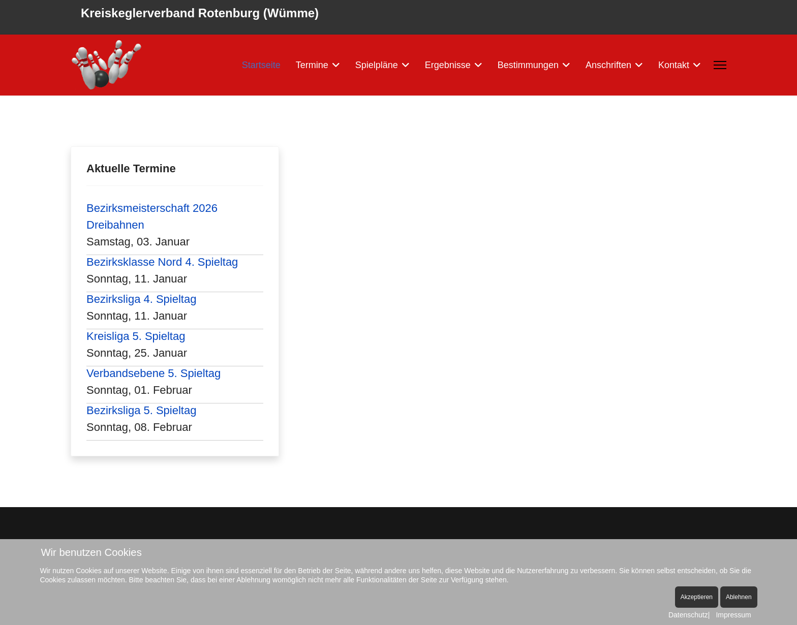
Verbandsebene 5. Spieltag (153, 373)
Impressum (733, 615)
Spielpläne (376, 65)
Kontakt (673, 65)
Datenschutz (688, 615)
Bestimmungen (528, 65)
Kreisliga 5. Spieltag (135, 336)
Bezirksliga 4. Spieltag (141, 299)
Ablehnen (739, 597)
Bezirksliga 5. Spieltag (141, 410)
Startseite (261, 65)
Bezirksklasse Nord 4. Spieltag (162, 262)
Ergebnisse (448, 65)
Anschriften (608, 65)
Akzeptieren (697, 597)
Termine (312, 65)
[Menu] (720, 65)
